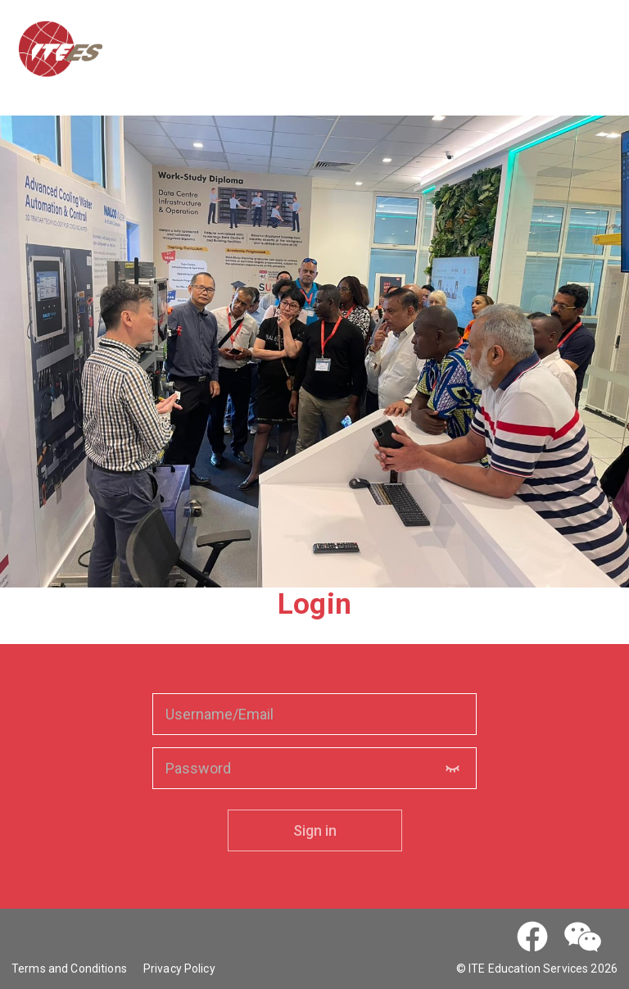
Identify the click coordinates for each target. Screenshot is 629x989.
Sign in (315, 830)
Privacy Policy (179, 968)
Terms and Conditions (69, 968)
